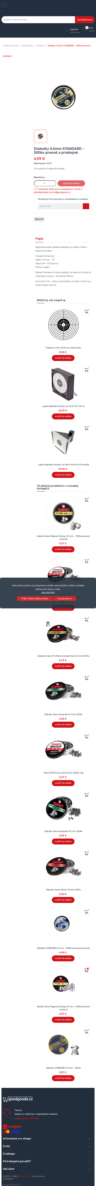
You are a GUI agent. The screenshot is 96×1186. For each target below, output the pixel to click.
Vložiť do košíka (71, 183)
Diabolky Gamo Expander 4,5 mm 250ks (63, 831)
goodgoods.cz (24, 1176)
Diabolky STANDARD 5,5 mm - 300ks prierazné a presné (63, 948)
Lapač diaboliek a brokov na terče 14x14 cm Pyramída (63, 464)
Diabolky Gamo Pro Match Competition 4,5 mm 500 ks (63, 656)
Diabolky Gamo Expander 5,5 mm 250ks (63, 714)
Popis (39, 238)
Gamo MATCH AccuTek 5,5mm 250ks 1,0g (63, 773)
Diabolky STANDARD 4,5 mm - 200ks (63, 1068)
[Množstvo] (45, 183)
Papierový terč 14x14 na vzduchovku (63, 348)
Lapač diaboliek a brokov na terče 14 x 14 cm (63, 406)
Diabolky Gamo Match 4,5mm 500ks (63, 889)
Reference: (39, 163)
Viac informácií (48, 592)
